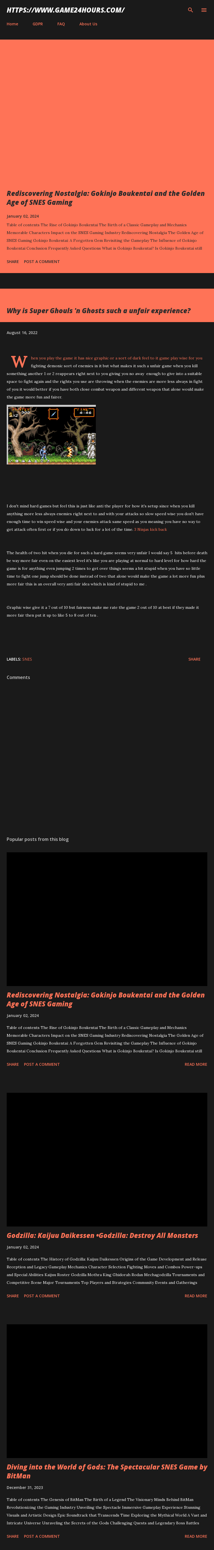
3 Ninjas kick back (150, 529)
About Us (88, 23)
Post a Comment (42, 261)
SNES (27, 659)
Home (12, 23)
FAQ (61, 23)
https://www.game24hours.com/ (66, 9)
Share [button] (13, 261)
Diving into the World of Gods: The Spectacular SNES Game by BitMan (107, 1471)
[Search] (190, 10)
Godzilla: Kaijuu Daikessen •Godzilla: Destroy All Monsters (102, 1235)
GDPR (38, 23)
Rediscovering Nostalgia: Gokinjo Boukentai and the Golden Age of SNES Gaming (106, 198)
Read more (196, 1064)
